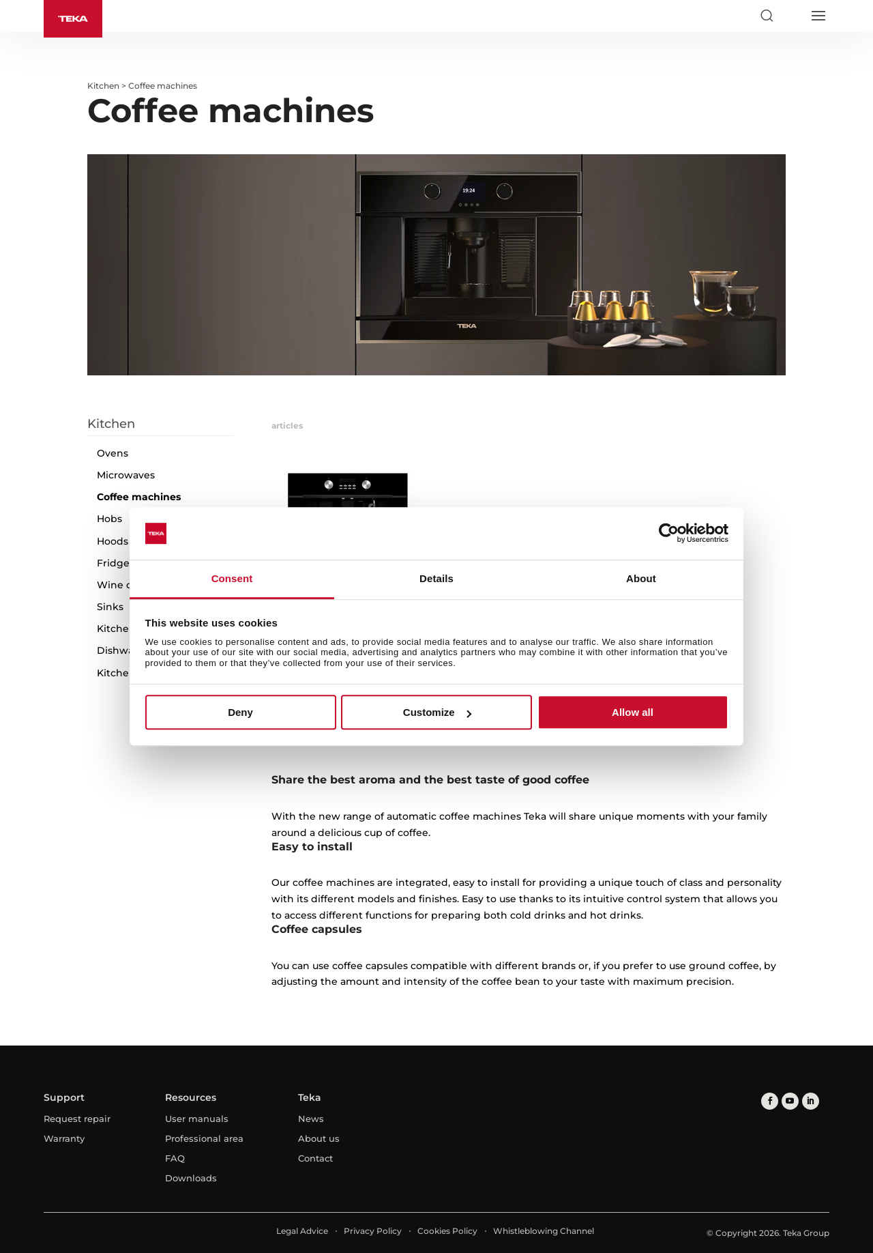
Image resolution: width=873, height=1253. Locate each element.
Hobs (109, 518)
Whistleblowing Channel (543, 1231)
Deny (240, 712)
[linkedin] (810, 1101)
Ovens (112, 453)
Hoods (112, 541)
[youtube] (790, 1101)
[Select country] (792, 16)
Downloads (191, 1177)
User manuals (196, 1118)
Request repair (77, 1118)
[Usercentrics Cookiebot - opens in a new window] (668, 533)
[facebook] (769, 1101)
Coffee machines (139, 497)
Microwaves (126, 475)
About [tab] (641, 578)
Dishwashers (128, 650)
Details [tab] (436, 578)
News (311, 1118)
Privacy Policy (373, 1231)
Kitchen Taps (129, 628)
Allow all (632, 712)
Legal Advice (302, 1231)
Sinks (110, 606)
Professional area (204, 1138)
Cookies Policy (447, 1231)
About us (319, 1138)
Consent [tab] (232, 578)
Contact (315, 1158)
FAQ (175, 1158)
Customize (437, 712)
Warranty (64, 1138)
